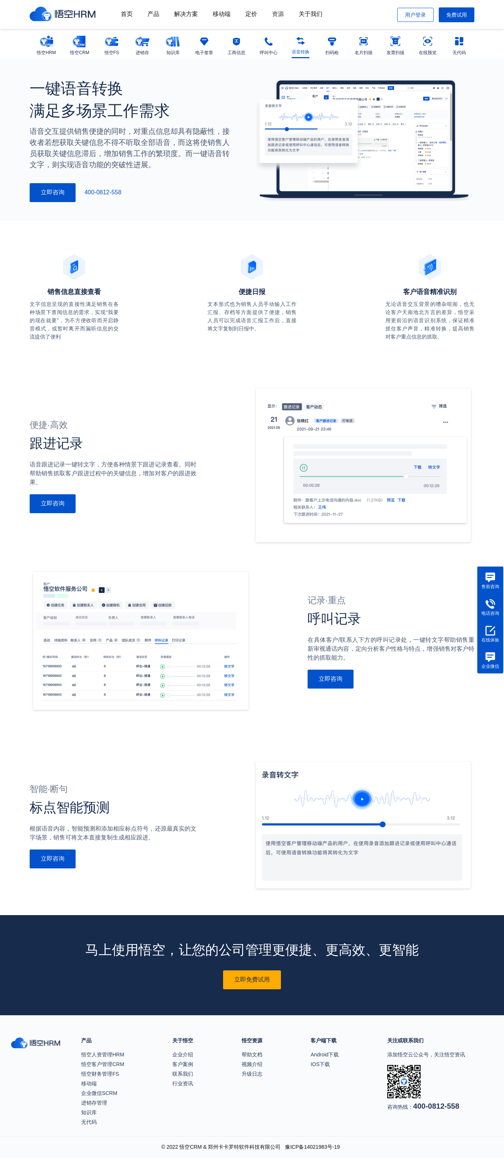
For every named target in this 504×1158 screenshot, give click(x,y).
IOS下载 (320, 1064)
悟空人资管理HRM (102, 1055)
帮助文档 (252, 1055)
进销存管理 (94, 1103)
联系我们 (182, 1074)
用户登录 (415, 15)
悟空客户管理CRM (102, 1064)
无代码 (89, 1122)
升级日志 (252, 1074)
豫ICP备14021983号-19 (312, 1147)
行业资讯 (182, 1083)
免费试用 (456, 15)
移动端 (222, 14)
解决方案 (186, 14)
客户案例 (182, 1064)
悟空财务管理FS (100, 1074)
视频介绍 (252, 1064)
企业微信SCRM (99, 1093)
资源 (278, 14)
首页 (127, 14)
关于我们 (310, 14)
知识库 (89, 1112)
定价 (251, 14)
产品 (153, 14)
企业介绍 (182, 1055)
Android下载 (325, 1055)
